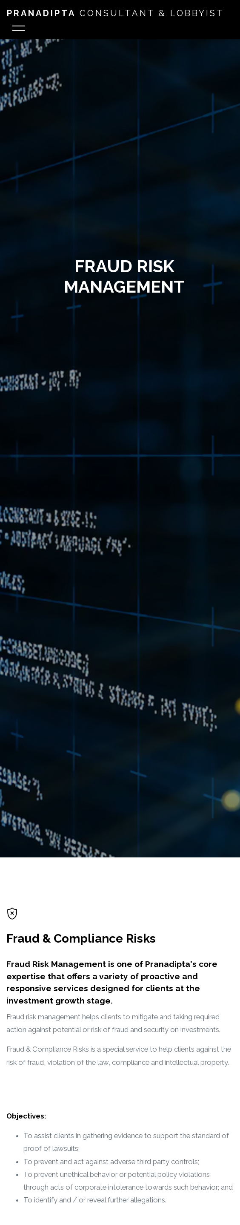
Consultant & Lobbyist (115, 13)
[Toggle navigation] (19, 29)
